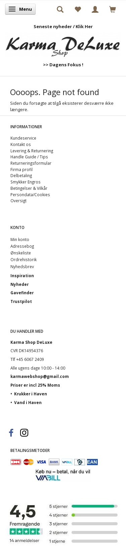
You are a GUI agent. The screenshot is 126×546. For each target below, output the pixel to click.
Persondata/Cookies (30, 194)
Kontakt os (20, 144)
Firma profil (21, 169)
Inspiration (22, 275)
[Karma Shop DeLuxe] (63, 43)
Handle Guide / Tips (29, 156)
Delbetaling (21, 175)
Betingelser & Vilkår (28, 188)
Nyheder (19, 284)
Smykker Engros (25, 181)
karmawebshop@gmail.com (39, 376)
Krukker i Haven (30, 393)
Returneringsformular (30, 163)
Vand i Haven (28, 402)
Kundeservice (23, 138)
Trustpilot (21, 301)
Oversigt (18, 200)
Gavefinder (22, 292)
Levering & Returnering (31, 150)
